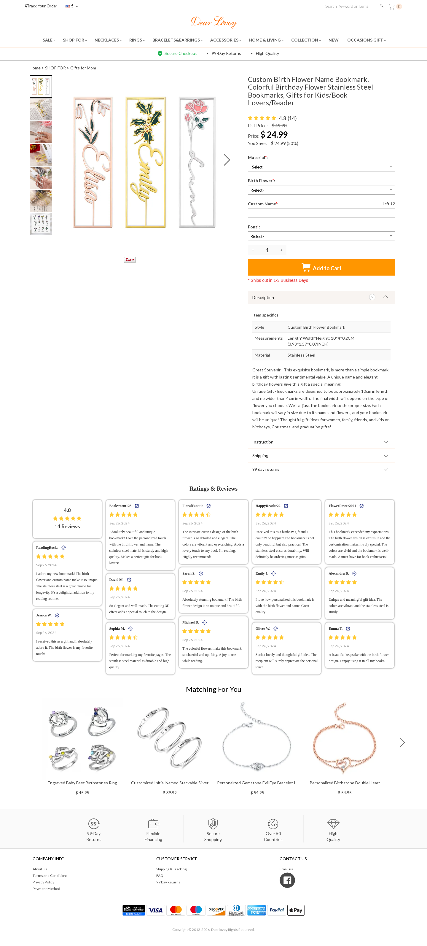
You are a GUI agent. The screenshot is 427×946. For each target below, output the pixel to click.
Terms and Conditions (50, 875)
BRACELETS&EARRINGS (177, 39)
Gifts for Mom (83, 67)
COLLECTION (306, 39)
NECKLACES (108, 39)
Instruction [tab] (262, 441)
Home (35, 67)
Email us (286, 869)
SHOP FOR (75, 39)
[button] (227, 159)
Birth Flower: (262, 180)
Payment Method (46, 888)
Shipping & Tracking (171, 869)
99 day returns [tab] (265, 469)
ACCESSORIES (225, 39)
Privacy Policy (43, 882)
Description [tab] (263, 297)
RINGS (137, 39)
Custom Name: (263, 203)
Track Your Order (41, 6)
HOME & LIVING (266, 39)
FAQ (159, 875)
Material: (258, 157)
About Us (40, 869)
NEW (334, 39)
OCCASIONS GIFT (366, 39)
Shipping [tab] (260, 455)
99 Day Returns (168, 882)
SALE (49, 39)
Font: (254, 226)
